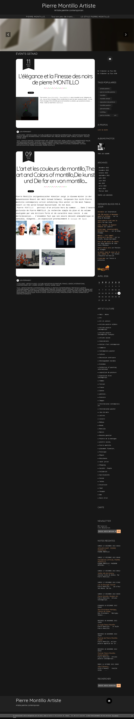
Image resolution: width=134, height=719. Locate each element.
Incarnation (112, 212)
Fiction (102, 385)
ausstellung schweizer (44, 142)
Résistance (103, 460)
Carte (101, 509)
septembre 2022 (104, 176)
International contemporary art (42, 136)
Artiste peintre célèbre (108, 325)
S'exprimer (101, 258)
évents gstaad (68, 295)
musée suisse (88, 297)
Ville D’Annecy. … (104, 668)
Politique (102, 453)
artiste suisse (31, 135)
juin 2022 (102, 181)
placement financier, (107, 450)
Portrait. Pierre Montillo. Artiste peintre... (107, 656)
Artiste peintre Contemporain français (106, 334)
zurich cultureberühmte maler (79, 141)
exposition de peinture (81, 135)
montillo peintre (105, 105)
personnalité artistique (26, 298)
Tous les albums (103, 154)
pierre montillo (49, 145)
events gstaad (65, 144)
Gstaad (74, 225)
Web (100, 496)
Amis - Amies (104, 315)
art (115, 115)
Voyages (102, 493)
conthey (102, 112)
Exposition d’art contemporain (105, 377)
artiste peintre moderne (37, 297)
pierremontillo (104, 109)
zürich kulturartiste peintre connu (68, 142)
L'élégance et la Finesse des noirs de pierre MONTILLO (55, 79)
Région (64, 136)
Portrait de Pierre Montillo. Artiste (108, 640)
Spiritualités (104, 476)
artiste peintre (105, 89)
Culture (41, 135)
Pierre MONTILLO (64, 97)
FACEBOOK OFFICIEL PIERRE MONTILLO (109, 562)
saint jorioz (72, 136)
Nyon (84, 225)
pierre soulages (36, 145)
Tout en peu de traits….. (63, 16)
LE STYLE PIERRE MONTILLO (95, 16)
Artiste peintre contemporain (104, 329)
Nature (101, 433)
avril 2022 (102, 186)
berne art (89, 295)
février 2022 (103, 191)
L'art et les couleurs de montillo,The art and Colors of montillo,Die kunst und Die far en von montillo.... (55, 178)
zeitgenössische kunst (25, 142)
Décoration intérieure (107, 358)
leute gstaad (80, 295)
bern (64, 141)
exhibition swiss (56, 141)
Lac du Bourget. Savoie (106, 586)
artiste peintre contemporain (32, 294)
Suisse (19, 138)
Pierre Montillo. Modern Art (108, 598)
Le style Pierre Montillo (106, 626)
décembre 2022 (104, 168)
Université (103, 486)
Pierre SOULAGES (53, 97)
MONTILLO (59, 102)
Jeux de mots (104, 413)
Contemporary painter (107, 351)
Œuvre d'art (103, 499)
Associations (104, 341)
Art (100, 318)
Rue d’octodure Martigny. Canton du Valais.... (107, 612)
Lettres (102, 416)
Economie (102, 365)
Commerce (102, 348)
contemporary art (41, 141)
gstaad (59, 295)
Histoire (102, 398)
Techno (101, 483)
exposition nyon (23, 145)
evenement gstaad (79, 144)
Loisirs (34, 291)
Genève (25, 136)
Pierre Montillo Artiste (69, 5)
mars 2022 (102, 189)
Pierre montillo (105, 446)
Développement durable (107, 361)
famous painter (27, 141)
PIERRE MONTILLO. (35, 16)
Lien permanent (24, 132)
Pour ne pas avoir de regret (108, 242)
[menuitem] (36, 17)
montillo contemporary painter (42, 295)
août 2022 (102, 178)
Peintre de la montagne (108, 440)
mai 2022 (102, 183)
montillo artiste (105, 99)
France (19, 136)
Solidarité (103, 473)
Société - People (84, 136)
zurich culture (53, 144)
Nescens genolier (105, 436)
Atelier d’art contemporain (109, 345)
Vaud (24, 138)
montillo (48, 294)
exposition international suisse (59, 297)
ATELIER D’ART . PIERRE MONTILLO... (107, 551)
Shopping (102, 466)
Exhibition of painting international (58, 135)
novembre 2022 (104, 170)
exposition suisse (35, 144)
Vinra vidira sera (104, 248)
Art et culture (104, 321)
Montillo (102, 430)
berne (44, 144)
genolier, (102, 395)
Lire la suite (103, 130)
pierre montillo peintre (107, 92)
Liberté (109, 227)
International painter (107, 410)
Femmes (101, 381)
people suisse (41, 298)
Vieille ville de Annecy (106, 575)
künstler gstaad (53, 298)
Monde (101, 426)
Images (101, 401)
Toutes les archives (105, 195)
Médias (58, 136)
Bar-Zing (108, 222)
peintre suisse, (105, 443)
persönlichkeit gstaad (70, 298)
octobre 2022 (103, 173)
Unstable (101, 212)
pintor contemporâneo (62, 294)
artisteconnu (22, 297)
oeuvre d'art (77, 297)
